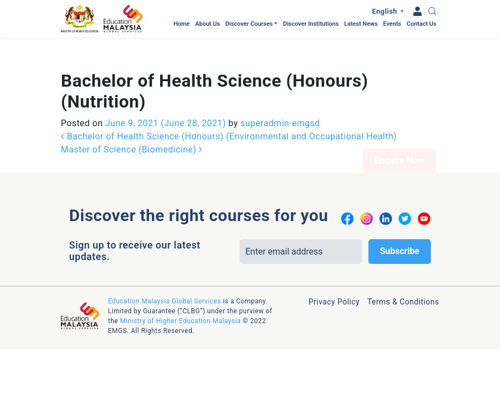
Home (181, 23)
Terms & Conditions (403, 263)
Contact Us (421, 23)
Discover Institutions (311, 23)
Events (392, 23)
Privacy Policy (334, 263)
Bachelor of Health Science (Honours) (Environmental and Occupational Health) (229, 98)
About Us (207, 23)
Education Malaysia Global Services (164, 263)
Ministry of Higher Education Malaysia (180, 283)
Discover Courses (248, 23)
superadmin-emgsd (279, 85)
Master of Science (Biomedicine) (131, 111)
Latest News (361, 23)
